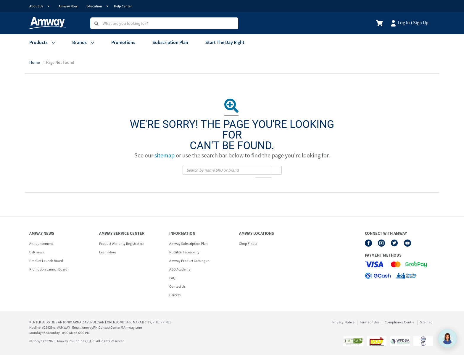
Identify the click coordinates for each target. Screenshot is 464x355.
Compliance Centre (399, 322)
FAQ (172, 278)
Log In (404, 22)
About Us (36, 6)
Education (94, 6)
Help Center (123, 6)
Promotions (123, 42)
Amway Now (68, 6)
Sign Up (420, 22)
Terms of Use (369, 322)
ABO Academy (179, 269)
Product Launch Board (46, 260)
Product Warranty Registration (121, 243)
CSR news (36, 252)
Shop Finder (248, 243)
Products (38, 42)
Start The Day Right (224, 42)
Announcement (41, 243)
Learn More (107, 252)
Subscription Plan (170, 42)
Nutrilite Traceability (184, 252)
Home (34, 62)
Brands (79, 42)
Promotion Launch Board (48, 269)
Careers (175, 295)
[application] (447, 338)
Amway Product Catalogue (189, 260)
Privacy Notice (343, 322)
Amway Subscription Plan (188, 243)
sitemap (164, 155)
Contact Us (177, 286)
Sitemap (426, 322)
